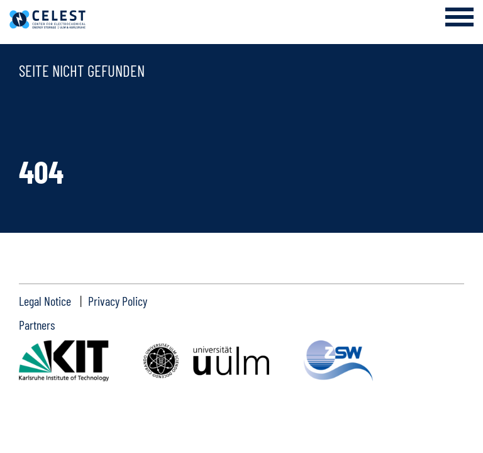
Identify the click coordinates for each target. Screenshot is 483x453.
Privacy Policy (117, 300)
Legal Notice (45, 300)
